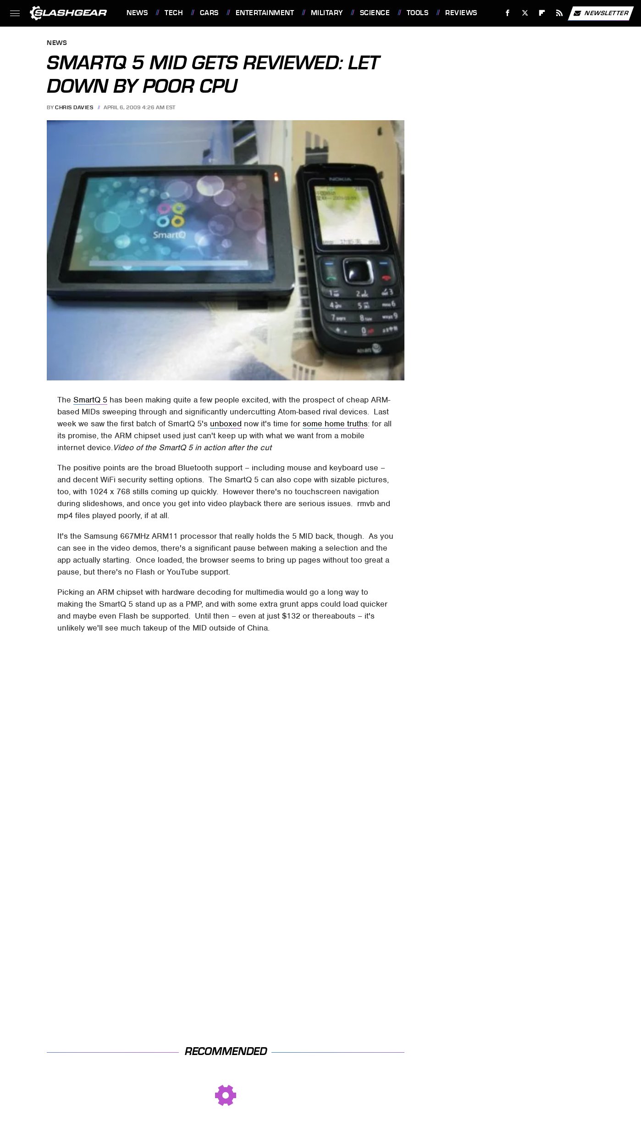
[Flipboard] (542, 13)
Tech (174, 13)
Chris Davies (74, 107)
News (137, 13)
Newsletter (601, 13)
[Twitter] (524, 13)
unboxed (226, 424)
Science (375, 13)
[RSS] (559, 13)
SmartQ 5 (90, 400)
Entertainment (265, 13)
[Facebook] (507, 13)
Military (327, 13)
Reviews (461, 13)
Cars (209, 13)
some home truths (335, 424)
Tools (418, 13)
